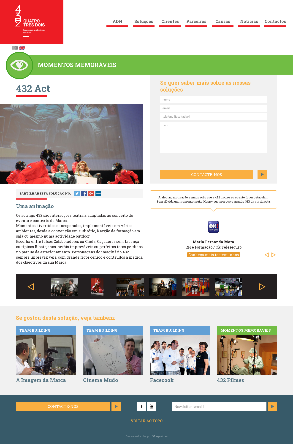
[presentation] (184, 160)
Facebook (84, 193)
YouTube (151, 406)
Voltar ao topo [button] (147, 420)
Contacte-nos (206, 174)
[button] (268, 255)
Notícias (249, 21)
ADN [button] (117, 21)
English (22, 48)
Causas (222, 21)
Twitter (77, 193)
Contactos (275, 21)
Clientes (170, 21)
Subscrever (272, 406)
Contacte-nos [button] (63, 406)
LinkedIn (98, 193)
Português (15, 48)
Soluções (143, 21)
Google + (91, 193)
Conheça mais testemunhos (213, 254)
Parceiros (196, 21)
